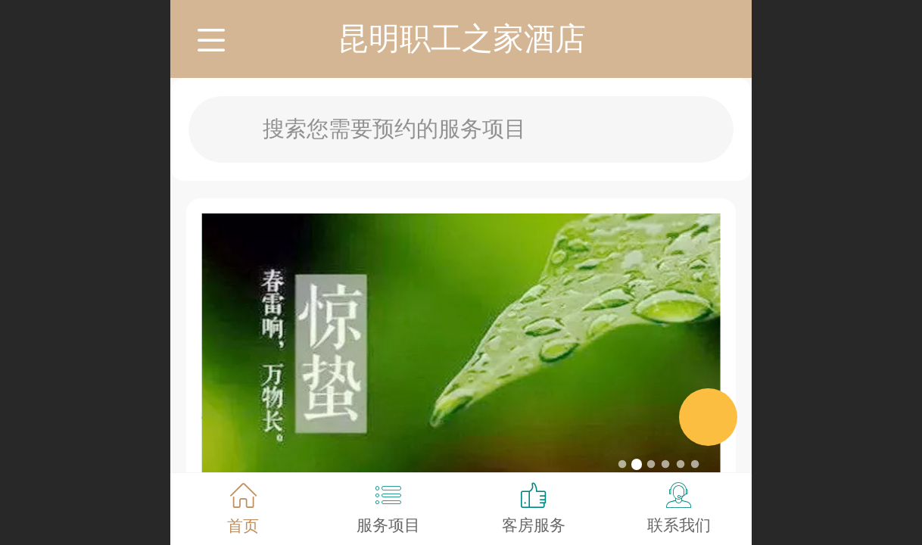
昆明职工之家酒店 (462, 38)
